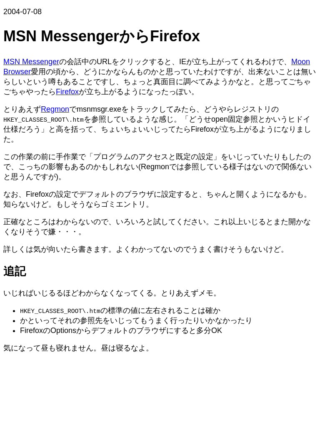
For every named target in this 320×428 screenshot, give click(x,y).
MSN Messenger (31, 62)
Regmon (55, 109)
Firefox (67, 92)
